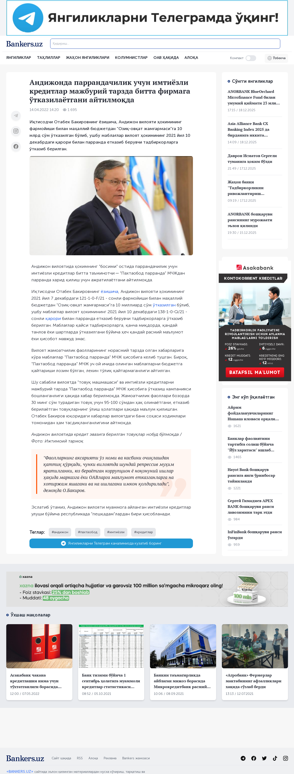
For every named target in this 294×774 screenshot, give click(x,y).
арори (54, 318)
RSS (80, 758)
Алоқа (93, 758)
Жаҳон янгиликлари (87, 57)
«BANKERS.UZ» (20, 771)
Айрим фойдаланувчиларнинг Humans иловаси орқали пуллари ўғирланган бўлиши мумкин (251, 413)
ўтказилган (164, 305)
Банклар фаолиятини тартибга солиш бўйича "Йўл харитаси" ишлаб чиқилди (251, 444)
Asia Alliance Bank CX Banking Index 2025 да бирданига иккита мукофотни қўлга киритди (254, 129)
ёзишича (109, 291)
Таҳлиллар (48, 57)
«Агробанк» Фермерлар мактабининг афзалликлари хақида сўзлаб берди (253, 680)
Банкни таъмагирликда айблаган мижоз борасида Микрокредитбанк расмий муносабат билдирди (180, 681)
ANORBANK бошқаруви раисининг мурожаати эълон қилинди (250, 219)
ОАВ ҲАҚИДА (166, 57)
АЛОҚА (191, 57)
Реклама (110, 758)
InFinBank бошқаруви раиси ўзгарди (255, 534)
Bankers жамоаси (136, 758)
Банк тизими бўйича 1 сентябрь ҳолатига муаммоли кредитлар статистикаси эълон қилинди (111, 681)
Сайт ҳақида (61, 758)
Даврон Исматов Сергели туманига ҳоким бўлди (252, 158)
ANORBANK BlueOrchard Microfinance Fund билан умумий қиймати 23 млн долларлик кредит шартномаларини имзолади (252, 97)
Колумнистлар (131, 57)
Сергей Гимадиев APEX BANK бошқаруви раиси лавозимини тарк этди (251, 506)
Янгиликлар (18, 57)
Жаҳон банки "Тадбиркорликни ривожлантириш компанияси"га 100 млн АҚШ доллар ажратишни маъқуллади (252, 187)
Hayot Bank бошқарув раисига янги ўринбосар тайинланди (251, 475)
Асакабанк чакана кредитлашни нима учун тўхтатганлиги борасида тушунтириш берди (34, 681)
